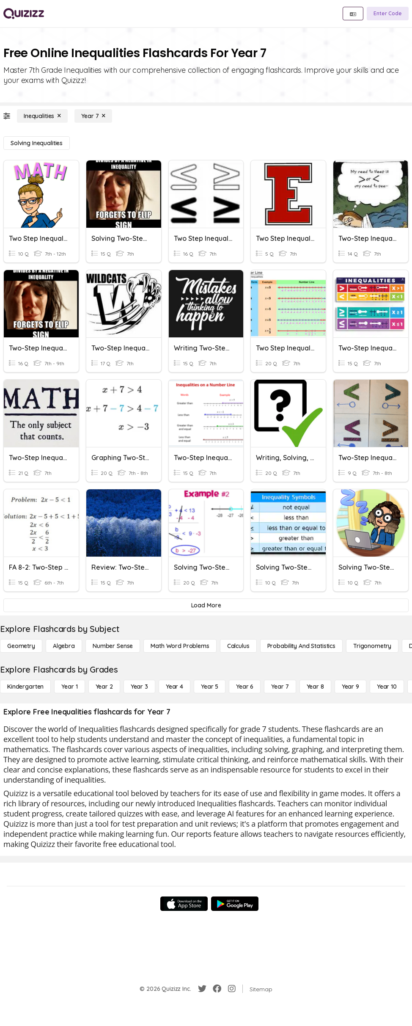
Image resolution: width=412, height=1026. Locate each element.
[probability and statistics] (301, 646)
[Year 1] (69, 686)
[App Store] (184, 903)
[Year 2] (104, 686)
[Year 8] (315, 686)
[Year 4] (174, 686)
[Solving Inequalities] (36, 143)
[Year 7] (93, 116)
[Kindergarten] (25, 686)
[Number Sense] (112, 646)
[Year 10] (387, 686)
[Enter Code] (388, 13)
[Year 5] (209, 686)
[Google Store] (234, 903)
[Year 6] (245, 686)
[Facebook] (217, 989)
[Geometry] (21, 646)
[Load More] (206, 605)
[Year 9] (350, 686)
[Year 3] (139, 686)
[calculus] (238, 646)
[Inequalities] (42, 116)
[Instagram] (232, 989)
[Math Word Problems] (179, 646)
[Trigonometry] (372, 646)
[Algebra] (64, 646)
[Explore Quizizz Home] (23, 13)
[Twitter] (202, 989)
